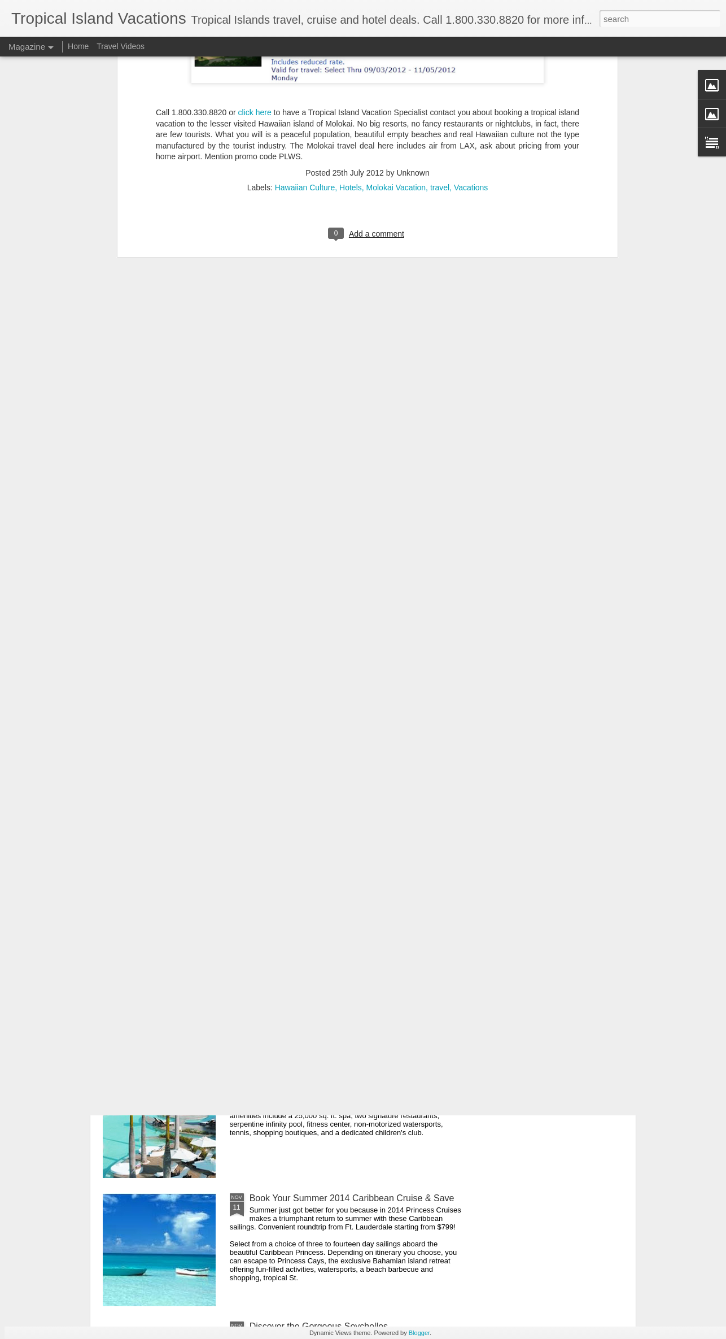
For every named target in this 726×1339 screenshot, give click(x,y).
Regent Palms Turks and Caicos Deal (325, 1070)
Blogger (419, 1332)
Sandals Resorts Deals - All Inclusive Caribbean (345, 813)
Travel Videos (121, 46)
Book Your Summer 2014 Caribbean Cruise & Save (352, 1198)
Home (78, 46)
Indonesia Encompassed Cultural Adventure (337, 942)
